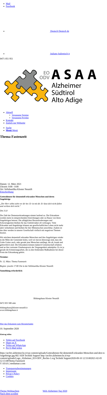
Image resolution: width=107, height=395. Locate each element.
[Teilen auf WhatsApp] (16, 345)
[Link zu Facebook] (10, 6)
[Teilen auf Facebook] (15, 340)
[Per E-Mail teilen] (14, 348)
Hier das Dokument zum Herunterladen (16, 324)
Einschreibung (6, 192)
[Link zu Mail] (8, 3)
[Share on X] (11, 342)
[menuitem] (56, 115)
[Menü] (12, 130)
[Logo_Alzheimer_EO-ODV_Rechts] (53, 107)
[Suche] (9, 127)
